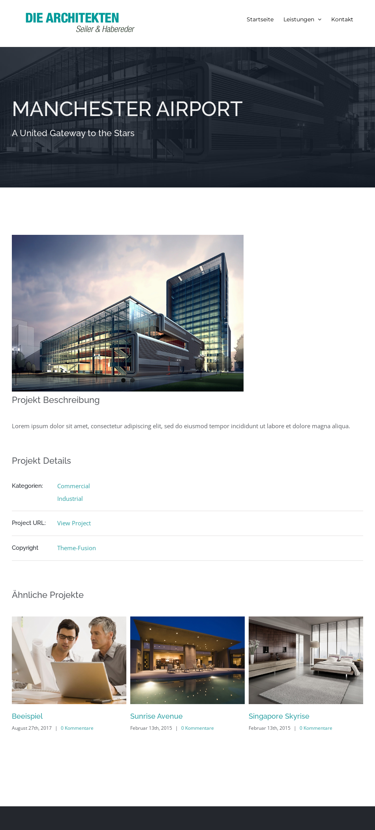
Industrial (70, 498)
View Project (74, 523)
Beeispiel (27, 716)
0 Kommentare (77, 728)
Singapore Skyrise (279, 716)
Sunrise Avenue (156, 716)
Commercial (73, 486)
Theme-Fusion (76, 548)
